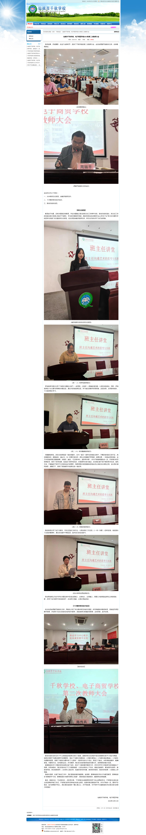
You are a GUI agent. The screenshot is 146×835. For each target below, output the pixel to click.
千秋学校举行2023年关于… (34, 62)
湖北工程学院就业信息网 (39, 815)
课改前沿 (76, 24)
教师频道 (89, 24)
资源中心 (109, 24)
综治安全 (63, 24)
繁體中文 (117, 1)
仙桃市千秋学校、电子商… (34, 46)
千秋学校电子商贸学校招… (34, 51)
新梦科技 (47, 815)
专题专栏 (102, 24)
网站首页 (102, 1)
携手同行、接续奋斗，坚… (34, 48)
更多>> (40, 44)
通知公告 (31, 38)
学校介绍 (36, 24)
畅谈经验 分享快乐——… (34, 58)
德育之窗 (83, 24)
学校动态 (43, 24)
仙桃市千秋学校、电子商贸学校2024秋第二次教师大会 (75, 31)
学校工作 (56, 24)
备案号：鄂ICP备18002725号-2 (67, 831)
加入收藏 (107, 1)
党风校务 (49, 24)
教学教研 (69, 24)
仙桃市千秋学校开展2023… (34, 53)
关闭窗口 (116, 808)
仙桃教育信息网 (54, 815)
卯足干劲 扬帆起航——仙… (34, 65)
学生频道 (96, 24)
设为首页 (112, 1)
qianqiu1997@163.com (61, 828)
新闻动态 (31, 36)
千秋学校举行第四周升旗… (34, 55)
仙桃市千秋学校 (51, 824)
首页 (53, 31)
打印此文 (109, 808)
